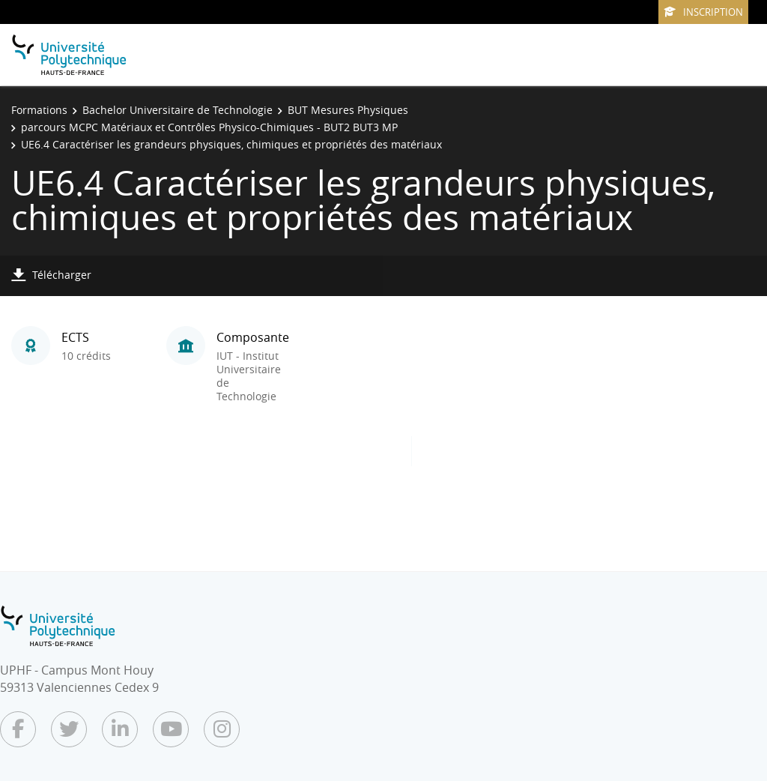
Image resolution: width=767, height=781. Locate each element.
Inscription (703, 12)
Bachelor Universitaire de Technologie (177, 110)
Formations (39, 110)
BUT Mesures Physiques (348, 110)
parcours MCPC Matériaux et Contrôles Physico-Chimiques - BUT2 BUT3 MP (209, 127)
